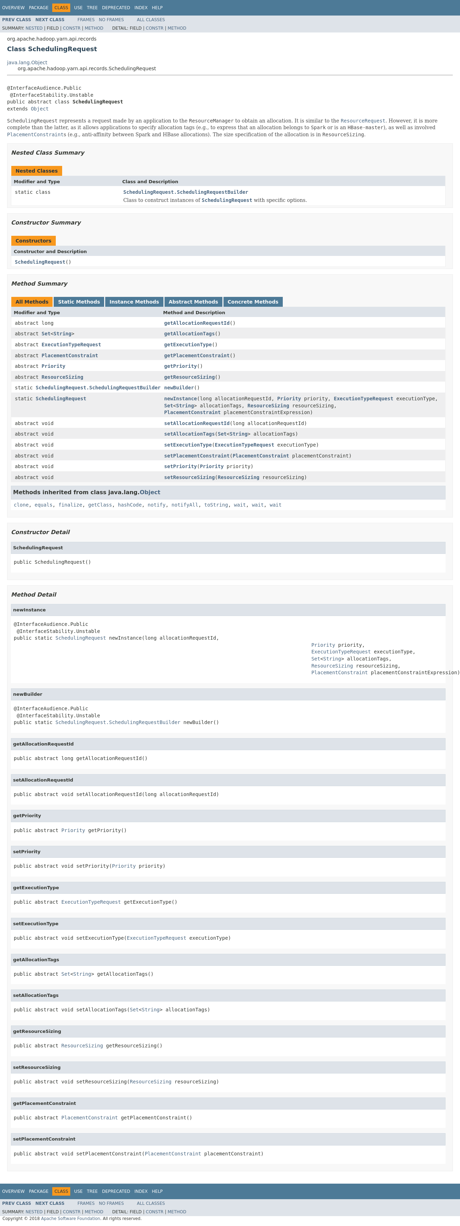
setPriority (180, 466)
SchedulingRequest (40, 262)
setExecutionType (188, 445)
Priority (53, 366)
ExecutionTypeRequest (71, 344)
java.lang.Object (27, 62)
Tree (92, 7)
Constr (71, 28)
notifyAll (185, 505)
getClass (100, 505)
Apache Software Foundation (70, 1218)
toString (216, 505)
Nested (33, 28)
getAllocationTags (189, 333)
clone (21, 505)
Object (40, 109)
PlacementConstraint (70, 355)
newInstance (180, 398)
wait (240, 505)
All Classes (151, 19)
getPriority (180, 366)
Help (157, 7)
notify (157, 505)
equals (44, 505)
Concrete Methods (253, 302)
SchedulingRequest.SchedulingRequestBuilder (185, 192)
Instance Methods (134, 302)
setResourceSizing (189, 477)
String (63, 333)
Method (94, 28)
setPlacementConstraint (196, 456)
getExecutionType (188, 344)
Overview (13, 7)
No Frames (111, 19)
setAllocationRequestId (196, 423)
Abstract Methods (193, 302)
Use (78, 7)
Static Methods (79, 302)
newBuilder (179, 387)
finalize (70, 505)
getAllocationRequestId (196, 323)
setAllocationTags (189, 434)
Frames (86, 19)
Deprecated (116, 7)
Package (38, 7)
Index (141, 7)
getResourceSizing (189, 377)
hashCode (130, 505)
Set (46, 333)
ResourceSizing (62, 377)
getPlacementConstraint (196, 355)
